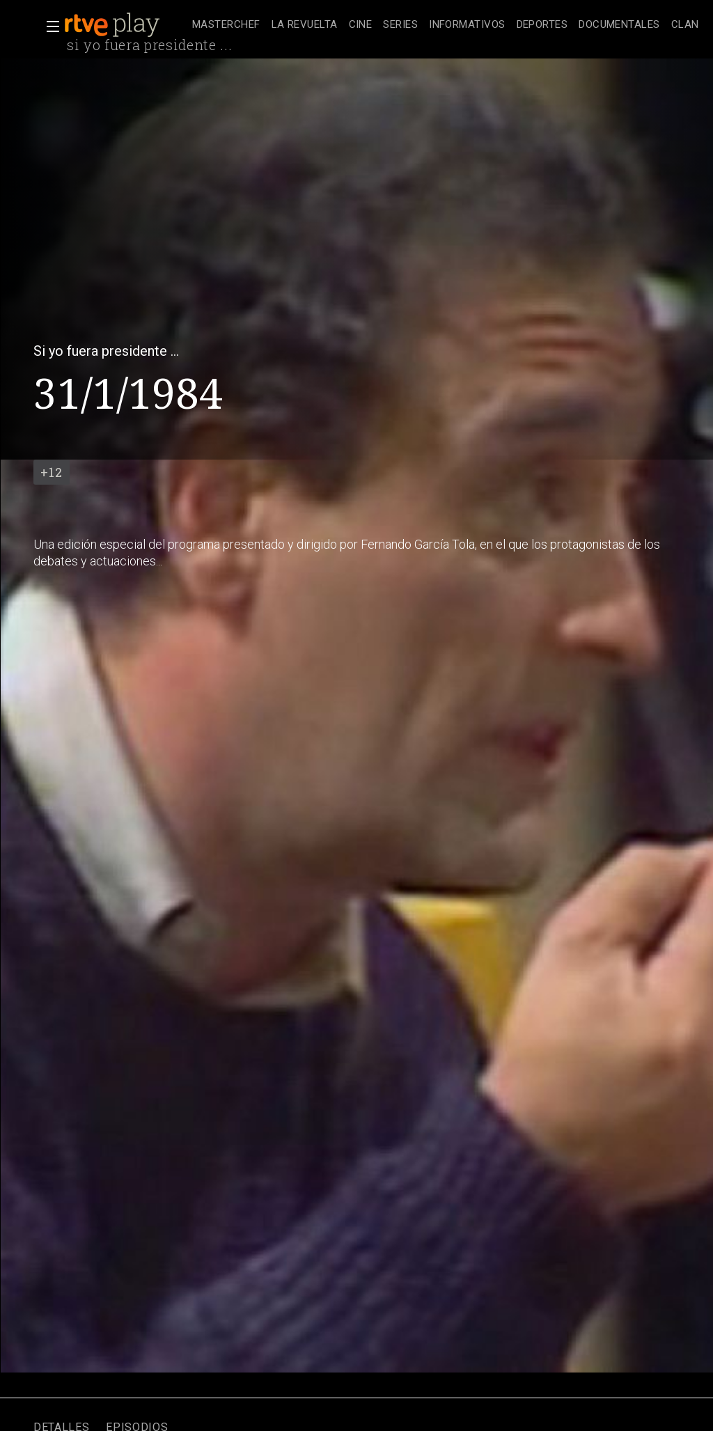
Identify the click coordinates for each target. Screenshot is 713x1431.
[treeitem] (226, 25)
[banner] (125, 25)
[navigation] (445, 25)
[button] (48, 26)
